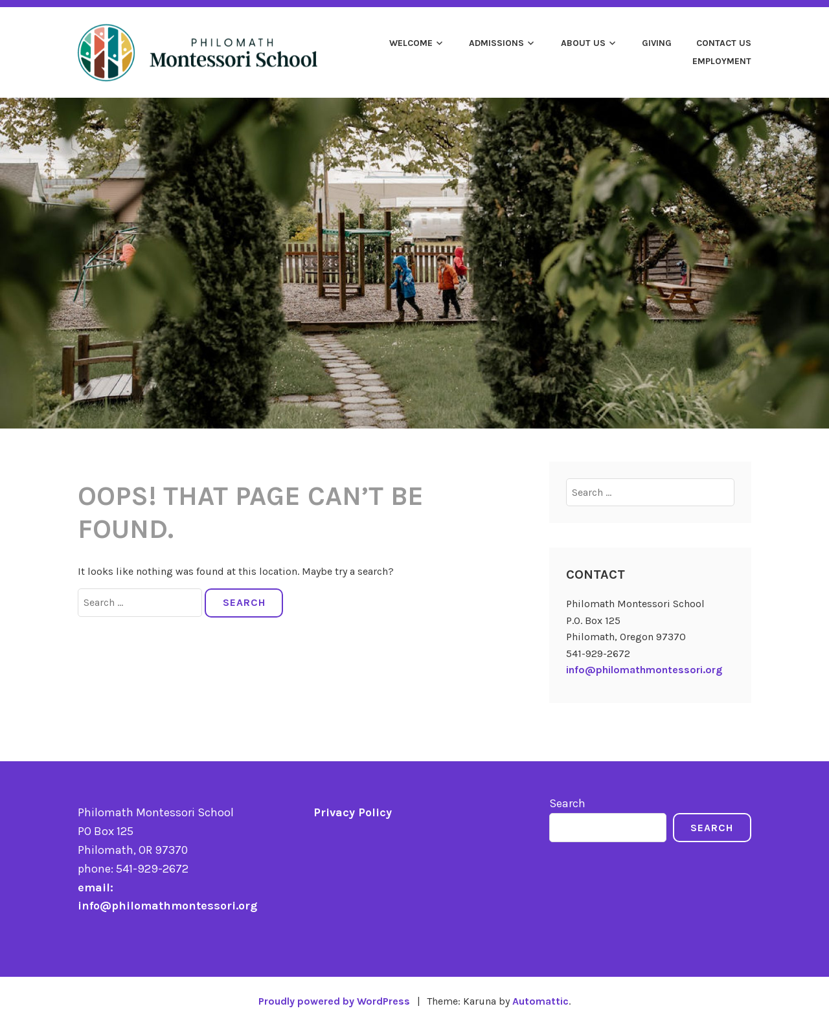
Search (567, 803)
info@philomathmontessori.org (644, 670)
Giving (657, 43)
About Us (583, 43)
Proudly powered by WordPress (334, 1001)
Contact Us (723, 43)
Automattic (540, 1001)
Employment (721, 61)
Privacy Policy (352, 812)
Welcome (411, 43)
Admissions (496, 43)
